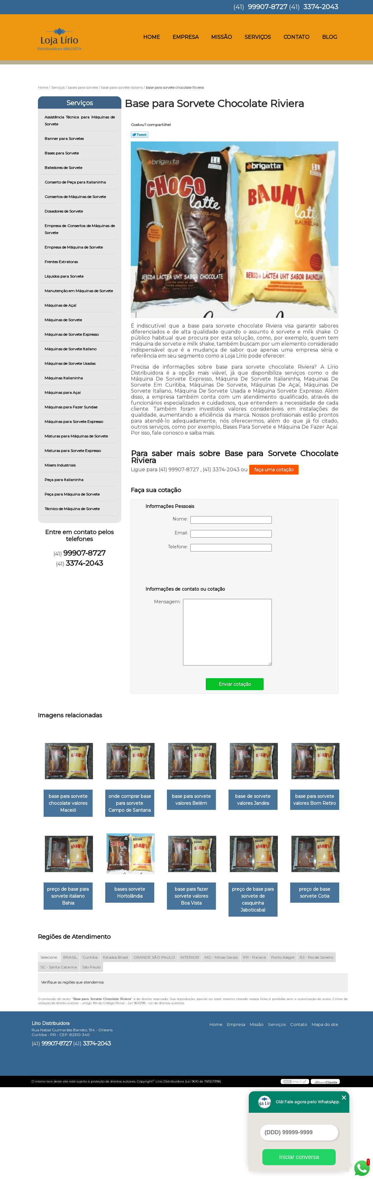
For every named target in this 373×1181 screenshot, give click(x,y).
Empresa (186, 37)
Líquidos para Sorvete (64, 276)
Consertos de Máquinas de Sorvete (76, 196)
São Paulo (91, 1060)
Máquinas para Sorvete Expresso (74, 421)
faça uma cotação (274, 470)
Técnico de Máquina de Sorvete (73, 508)
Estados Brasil (115, 1051)
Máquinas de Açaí (61, 305)
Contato (296, 37)
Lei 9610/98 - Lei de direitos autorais (156, 1097)
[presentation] (186, 570)
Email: (223, 534)
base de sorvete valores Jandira (261, 800)
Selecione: (49, 1051)
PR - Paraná (254, 1051)
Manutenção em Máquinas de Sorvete (79, 290)
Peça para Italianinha (64, 479)
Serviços (258, 37)
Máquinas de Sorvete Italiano (71, 348)
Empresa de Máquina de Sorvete (74, 247)
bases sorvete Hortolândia (197, 893)
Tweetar (139, 134)
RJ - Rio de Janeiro (316, 1051)
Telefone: (220, 547)
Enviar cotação (234, 684)
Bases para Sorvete (62, 153)
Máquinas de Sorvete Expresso (72, 334)
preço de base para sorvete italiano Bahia (133, 897)
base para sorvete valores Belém (197, 800)
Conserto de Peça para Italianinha (76, 182)
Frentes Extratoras (62, 261)
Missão (221, 37)
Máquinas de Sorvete (64, 319)
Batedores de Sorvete (64, 167)
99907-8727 (267, 7)
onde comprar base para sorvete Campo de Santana (133, 803)
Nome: (222, 520)
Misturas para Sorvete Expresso (73, 450)
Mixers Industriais (60, 465)
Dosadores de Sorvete (64, 211)
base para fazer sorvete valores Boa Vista (262, 897)
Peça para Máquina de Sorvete (73, 494)
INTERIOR (189, 1051)
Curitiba (90, 1051)
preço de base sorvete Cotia (133, 986)
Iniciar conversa (299, 1157)
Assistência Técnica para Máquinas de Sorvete (80, 120)
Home (151, 37)
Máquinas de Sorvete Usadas (70, 363)
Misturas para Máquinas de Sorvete (77, 436)
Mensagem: (213, 632)
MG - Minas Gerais (221, 1051)
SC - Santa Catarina (58, 1060)
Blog (329, 37)
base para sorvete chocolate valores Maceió (69, 803)
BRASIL (70, 1051)
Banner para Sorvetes (65, 138)
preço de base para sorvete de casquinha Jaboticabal (69, 993)
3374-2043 (320, 7)
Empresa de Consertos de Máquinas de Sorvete (80, 229)
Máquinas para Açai (63, 392)
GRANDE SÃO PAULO (154, 1051)
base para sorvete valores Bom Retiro (69, 893)
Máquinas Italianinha (64, 378)
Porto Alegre (282, 1051)
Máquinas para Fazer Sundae (71, 407)
